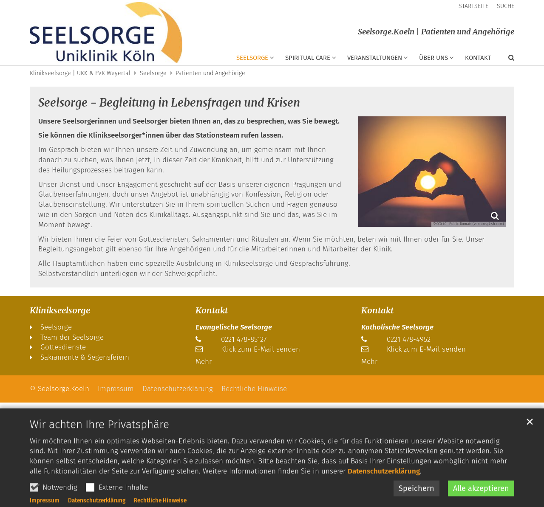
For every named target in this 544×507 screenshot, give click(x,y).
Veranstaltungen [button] (374, 58)
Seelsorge (153, 73)
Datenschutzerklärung (384, 493)
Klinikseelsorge (60, 310)
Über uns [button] (433, 58)
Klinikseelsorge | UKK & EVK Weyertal (80, 73)
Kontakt (478, 58)
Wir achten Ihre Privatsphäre (99, 446)
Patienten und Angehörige (210, 73)
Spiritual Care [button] (307, 58)
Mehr (204, 361)
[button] (505, 59)
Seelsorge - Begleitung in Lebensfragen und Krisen (169, 103)
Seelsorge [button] (252, 58)
